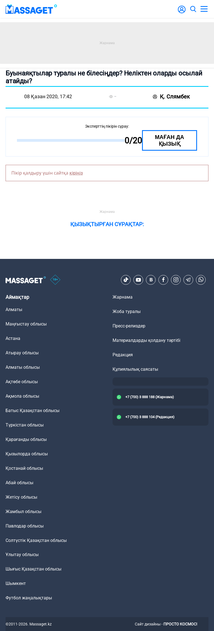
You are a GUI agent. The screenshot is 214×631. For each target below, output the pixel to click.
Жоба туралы (127, 311)
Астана (13, 338)
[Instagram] (176, 279)
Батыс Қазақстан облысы (32, 410)
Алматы (14, 309)
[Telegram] (188, 279)
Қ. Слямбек (171, 96)
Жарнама (123, 297)
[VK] (151, 279)
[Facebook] (163, 279)
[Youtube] (138, 279)
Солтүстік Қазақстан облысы (36, 540)
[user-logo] (181, 12)
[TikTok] (126, 279)
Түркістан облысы (25, 425)
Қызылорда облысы (27, 453)
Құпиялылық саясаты (135, 369)
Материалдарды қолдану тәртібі (146, 340)
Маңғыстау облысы (26, 324)
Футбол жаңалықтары (29, 597)
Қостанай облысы (24, 468)
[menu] (204, 9)
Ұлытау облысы (22, 554)
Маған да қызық (169, 140)
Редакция (123, 354)
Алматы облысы (23, 367)
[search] (192, 9)
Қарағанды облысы (26, 439)
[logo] (31, 9)
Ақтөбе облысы (22, 381)
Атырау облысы (22, 352)
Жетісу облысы (21, 497)
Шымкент (16, 583)
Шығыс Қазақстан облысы (33, 569)
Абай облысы (19, 482)
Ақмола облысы (22, 396)
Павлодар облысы (25, 526)
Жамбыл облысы (23, 511)
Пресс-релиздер (129, 326)
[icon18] (55, 279)
